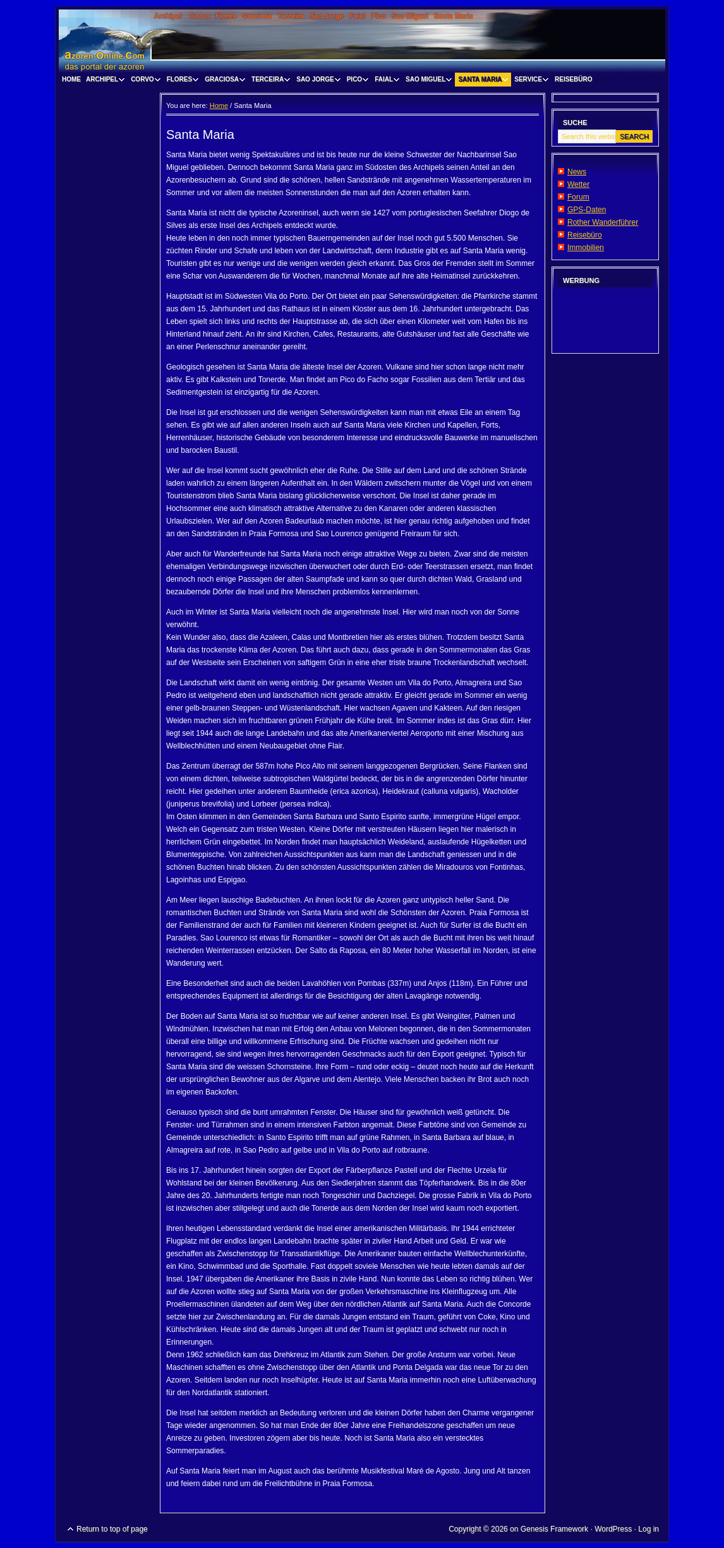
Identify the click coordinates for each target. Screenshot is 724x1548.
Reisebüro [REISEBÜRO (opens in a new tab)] (573, 79)
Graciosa (223, 81)
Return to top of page (112, 1529)
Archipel (103, 81)
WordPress (613, 1529)
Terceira (269, 81)
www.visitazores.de (362, 41)
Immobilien (585, 247)
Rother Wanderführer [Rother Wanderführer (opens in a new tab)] (602, 222)
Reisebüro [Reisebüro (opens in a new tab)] (584, 235)
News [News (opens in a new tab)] (576, 171)
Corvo (144, 81)
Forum (578, 197)
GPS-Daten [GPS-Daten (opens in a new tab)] (586, 209)
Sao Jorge (316, 81)
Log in (648, 1529)
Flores (181, 81)
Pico (356, 81)
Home (71, 79)
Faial (385, 81)
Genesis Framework (554, 1529)
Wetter (578, 184)
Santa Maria (481, 81)
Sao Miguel (427, 81)
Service (529, 81)
